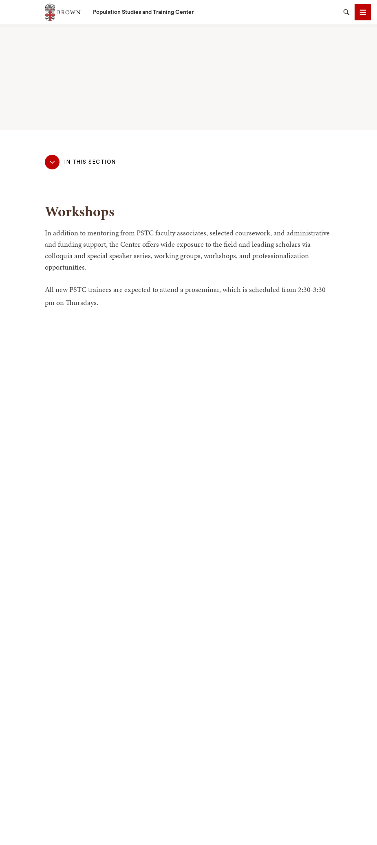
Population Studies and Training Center (143, 12)
